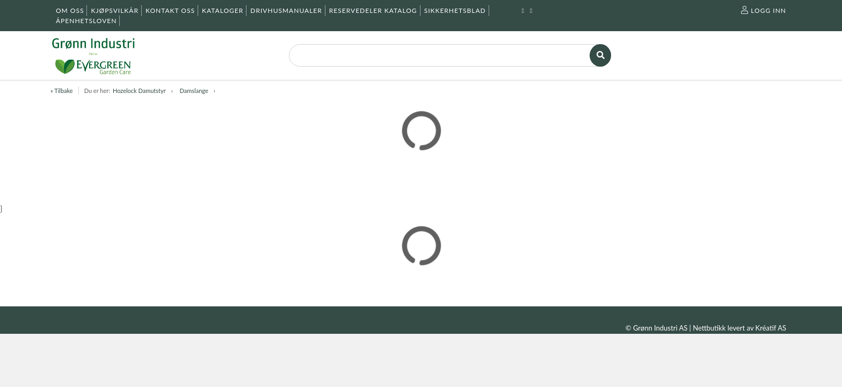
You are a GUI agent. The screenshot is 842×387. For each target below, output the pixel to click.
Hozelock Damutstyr (139, 90)
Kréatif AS (771, 328)
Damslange (194, 90)
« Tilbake (61, 90)
